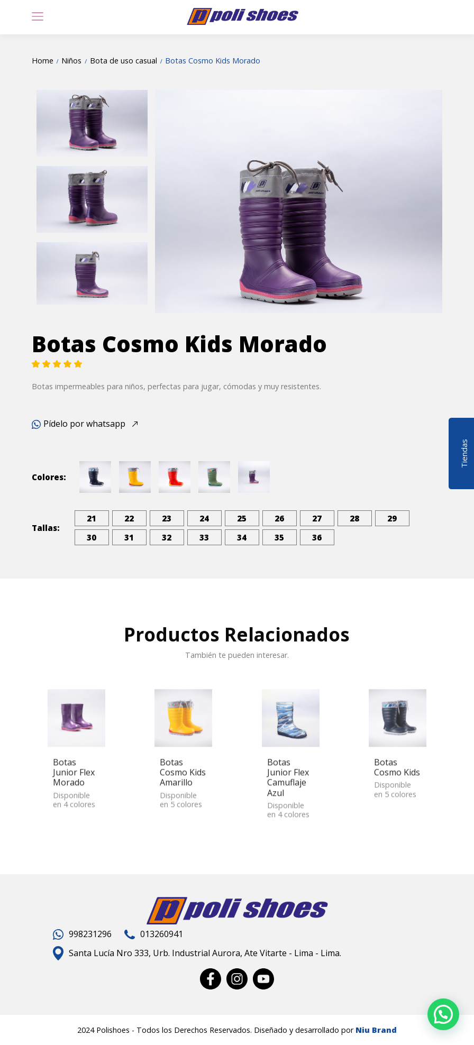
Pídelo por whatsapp (78, 423)
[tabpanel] (299, 201)
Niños (71, 61)
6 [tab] (338, 299)
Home (42, 61)
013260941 (153, 934)
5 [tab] (322, 299)
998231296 (82, 934)
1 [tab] (258, 299)
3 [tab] (290, 299)
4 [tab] (306, 299)
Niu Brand (376, 1030)
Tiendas (464, 451)
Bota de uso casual (123, 61)
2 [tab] (274, 299)
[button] (443, 1014)
